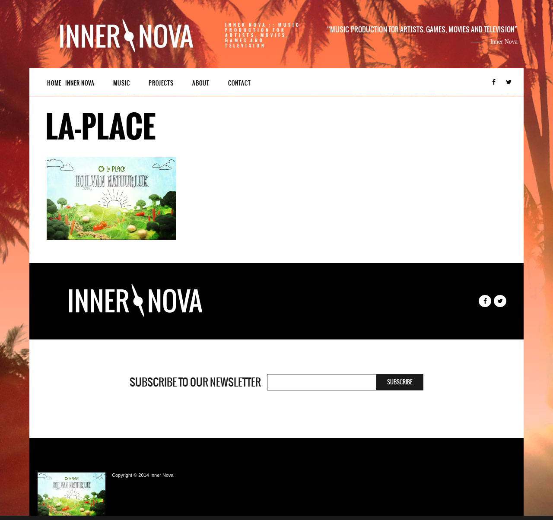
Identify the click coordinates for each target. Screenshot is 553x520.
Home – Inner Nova (71, 83)
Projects (161, 83)
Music (121, 83)
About (201, 83)
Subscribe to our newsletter (195, 382)
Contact (239, 83)
